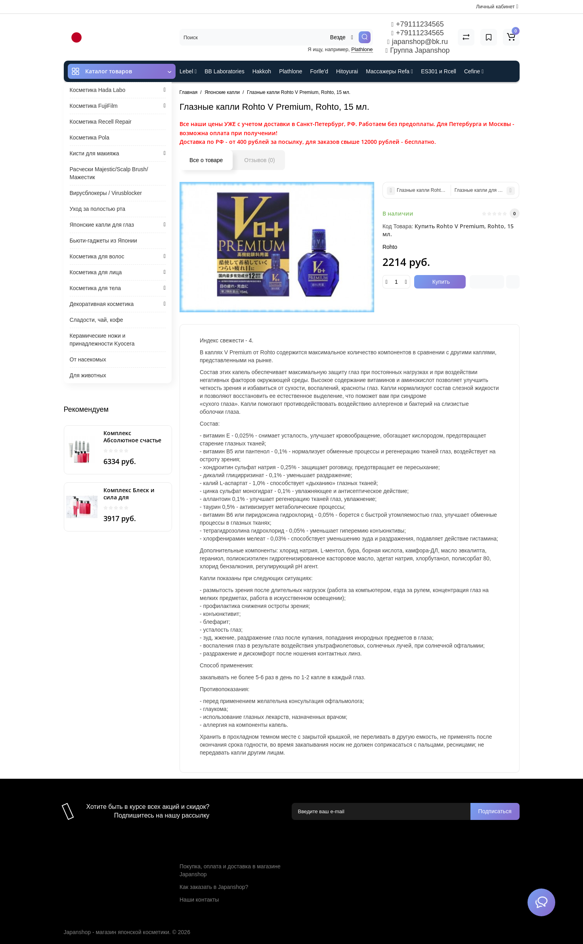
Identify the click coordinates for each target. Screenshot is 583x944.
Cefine (474, 71)
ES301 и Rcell (438, 71)
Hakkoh (261, 71)
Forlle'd (319, 71)
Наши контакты (199, 899)
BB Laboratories (224, 71)
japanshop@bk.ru (417, 42)
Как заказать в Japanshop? (214, 887)
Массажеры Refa (389, 71)
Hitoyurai (347, 71)
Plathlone (362, 49)
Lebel (188, 71)
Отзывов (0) (259, 160)
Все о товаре (206, 160)
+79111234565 (417, 24)
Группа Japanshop (418, 50)
